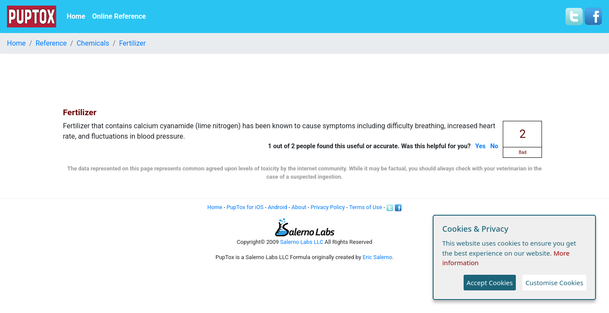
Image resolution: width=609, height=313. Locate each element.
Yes (480, 146)
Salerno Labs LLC (301, 242)
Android (277, 207)
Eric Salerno (377, 257)
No (494, 146)
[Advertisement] (304, 80)
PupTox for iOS (245, 207)
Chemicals (93, 43)
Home (76, 16)
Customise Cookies (554, 282)
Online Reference (119, 16)
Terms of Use (365, 207)
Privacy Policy (328, 207)
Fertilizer (132, 43)
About (299, 207)
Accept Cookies (490, 282)
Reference (51, 43)
